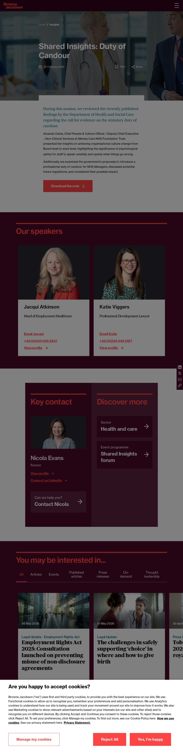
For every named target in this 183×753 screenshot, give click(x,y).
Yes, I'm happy (150, 739)
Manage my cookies (33, 739)
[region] (91, 716)
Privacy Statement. (77, 722)
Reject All (109, 739)
